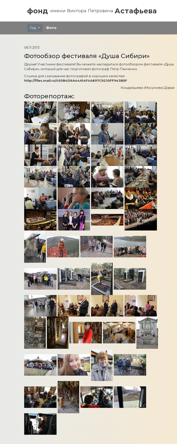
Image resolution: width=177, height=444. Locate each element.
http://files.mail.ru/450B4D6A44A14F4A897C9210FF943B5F (75, 80)
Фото (51, 28)
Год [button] (33, 28)
